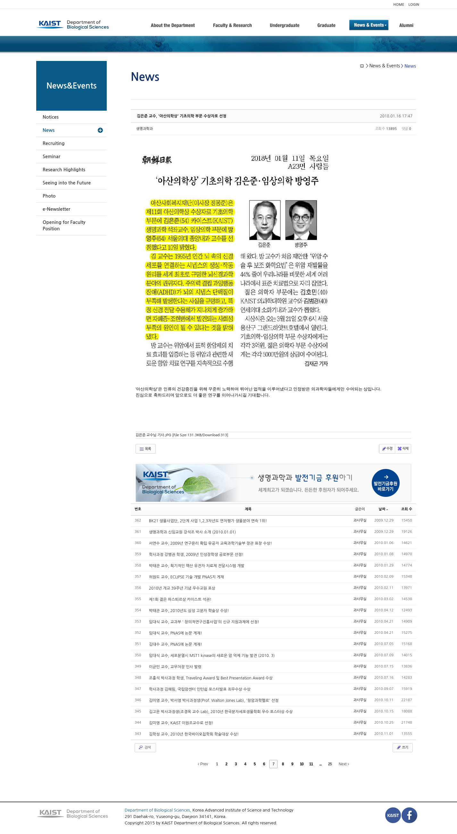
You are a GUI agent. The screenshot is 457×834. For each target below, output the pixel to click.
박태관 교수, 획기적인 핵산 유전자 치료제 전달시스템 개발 (197, 566)
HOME (398, 4)
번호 (138, 509)
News (48, 130)
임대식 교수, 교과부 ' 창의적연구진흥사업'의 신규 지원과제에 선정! (204, 622)
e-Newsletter (56, 209)
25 (330, 764)
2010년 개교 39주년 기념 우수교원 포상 (182, 588)
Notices (51, 117)
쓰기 (402, 747)
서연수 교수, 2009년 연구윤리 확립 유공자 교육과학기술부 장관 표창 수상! (210, 543)
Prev (203, 764)
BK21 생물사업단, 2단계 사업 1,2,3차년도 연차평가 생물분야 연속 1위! (208, 521)
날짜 (383, 509)
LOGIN (414, 4)
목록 (145, 449)
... (320, 764)
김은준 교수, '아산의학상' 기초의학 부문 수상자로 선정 (181, 116)
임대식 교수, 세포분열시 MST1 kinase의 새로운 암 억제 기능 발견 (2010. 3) (212, 656)
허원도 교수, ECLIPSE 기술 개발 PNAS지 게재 (186, 577)
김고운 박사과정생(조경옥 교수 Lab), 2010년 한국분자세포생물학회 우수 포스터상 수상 (221, 712)
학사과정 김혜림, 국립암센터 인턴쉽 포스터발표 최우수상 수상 (200, 689)
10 (301, 764)
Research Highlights (64, 169)
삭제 (402, 448)
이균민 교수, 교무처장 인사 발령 (175, 667)
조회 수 (406, 509)
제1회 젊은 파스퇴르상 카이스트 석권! (180, 599)
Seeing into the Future (67, 183)
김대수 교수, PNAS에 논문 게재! (175, 644)
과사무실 (360, 520)
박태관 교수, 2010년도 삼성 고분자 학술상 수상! (189, 611)
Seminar (51, 156)
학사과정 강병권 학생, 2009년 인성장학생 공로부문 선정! (196, 555)
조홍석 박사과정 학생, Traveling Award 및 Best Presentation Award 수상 (211, 678)
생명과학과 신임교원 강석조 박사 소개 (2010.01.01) (192, 532)
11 (311, 764)
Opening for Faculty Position (64, 225)
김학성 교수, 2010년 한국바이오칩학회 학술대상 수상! (194, 734)
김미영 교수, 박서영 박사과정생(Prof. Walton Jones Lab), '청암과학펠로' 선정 (213, 700)
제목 (248, 509)
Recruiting (54, 143)
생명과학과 (144, 129)
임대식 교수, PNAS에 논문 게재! (175, 633)
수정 (387, 448)
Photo (49, 196)
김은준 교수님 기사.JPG (182, 435)
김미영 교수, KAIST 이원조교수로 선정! (181, 723)
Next (344, 764)
